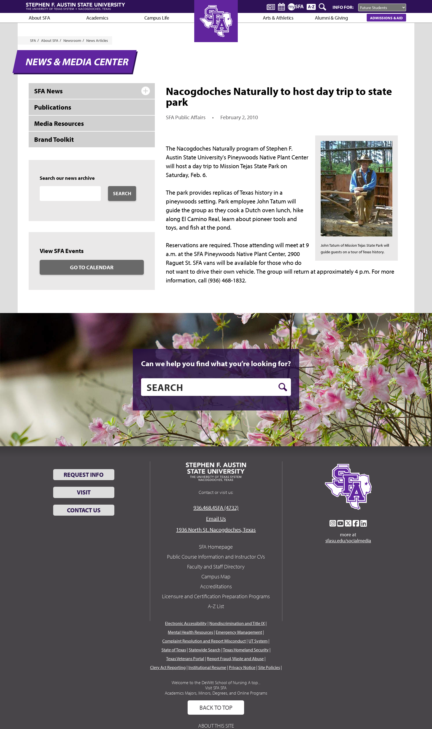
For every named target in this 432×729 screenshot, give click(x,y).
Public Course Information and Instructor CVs (216, 556)
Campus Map (215, 576)
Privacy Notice (242, 667)
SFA (33, 40)
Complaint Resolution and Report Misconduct (204, 641)
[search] (216, 387)
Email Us (216, 518)
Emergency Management (239, 632)
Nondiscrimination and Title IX (237, 623)
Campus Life (156, 18)
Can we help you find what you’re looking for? (216, 363)
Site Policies (269, 667)
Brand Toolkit (54, 139)
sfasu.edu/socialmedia (348, 541)
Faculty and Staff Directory (216, 566)
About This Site (216, 725)
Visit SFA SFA (215, 687)
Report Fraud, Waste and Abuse (235, 658)
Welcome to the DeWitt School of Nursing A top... (216, 682)
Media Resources (59, 123)
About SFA (39, 18)
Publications (52, 107)
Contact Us (84, 510)
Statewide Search (204, 649)
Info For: (343, 7)
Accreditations (216, 586)
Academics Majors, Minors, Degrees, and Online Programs (216, 693)
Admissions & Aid (386, 17)
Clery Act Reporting (168, 667)
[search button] (283, 387)
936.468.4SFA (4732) (216, 507)
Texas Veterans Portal (185, 658)
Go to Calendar (92, 267)
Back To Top (216, 707)
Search (122, 193)
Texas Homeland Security (246, 649)
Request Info (84, 474)
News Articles (97, 40)
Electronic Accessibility (186, 623)
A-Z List (216, 606)
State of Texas (173, 649)
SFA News (48, 91)
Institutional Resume (207, 667)
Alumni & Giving (331, 18)
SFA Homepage (216, 546)
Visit (84, 492)
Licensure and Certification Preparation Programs (216, 596)
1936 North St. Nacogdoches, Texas (216, 529)
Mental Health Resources (190, 632)
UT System (258, 641)
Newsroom (72, 40)
